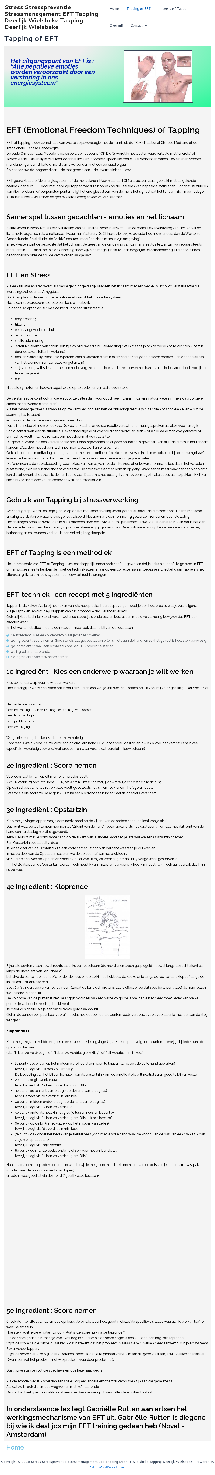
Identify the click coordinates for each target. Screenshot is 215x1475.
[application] (152, 8)
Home (114, 8)
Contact (138, 25)
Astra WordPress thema (107, 1467)
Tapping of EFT (140, 8)
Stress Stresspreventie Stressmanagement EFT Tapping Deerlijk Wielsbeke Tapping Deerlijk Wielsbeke (51, 17)
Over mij (116, 25)
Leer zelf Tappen (176, 8)
